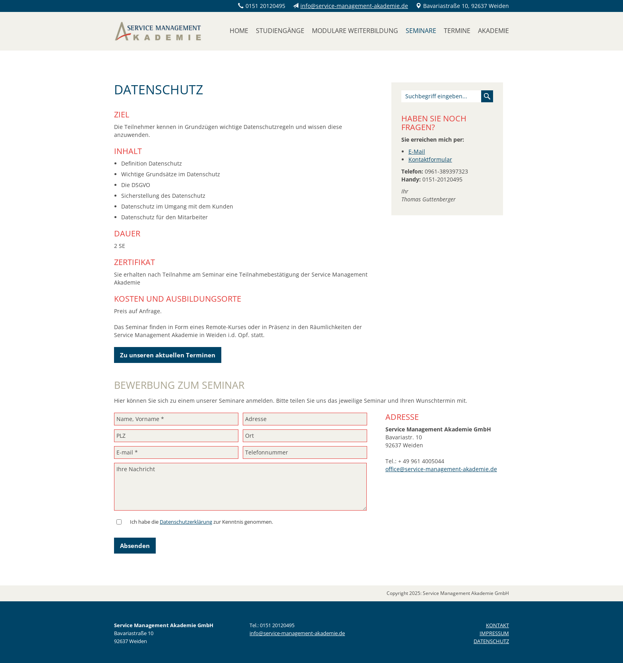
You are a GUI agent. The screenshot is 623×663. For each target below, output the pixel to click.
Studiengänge (280, 30)
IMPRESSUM (494, 633)
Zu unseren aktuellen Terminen (167, 355)
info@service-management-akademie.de (354, 6)
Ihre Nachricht (240, 487)
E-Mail (416, 151)
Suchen (487, 96)
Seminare (421, 30)
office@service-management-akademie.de (441, 469)
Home (239, 30)
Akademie (493, 30)
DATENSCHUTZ (491, 641)
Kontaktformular (430, 159)
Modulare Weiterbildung (355, 30)
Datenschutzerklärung (186, 521)
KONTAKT (497, 625)
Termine (457, 30)
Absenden (135, 546)
